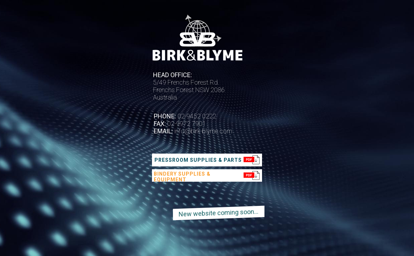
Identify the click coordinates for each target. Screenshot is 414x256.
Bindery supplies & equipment (182, 176)
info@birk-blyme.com (202, 131)
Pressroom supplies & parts (198, 160)
